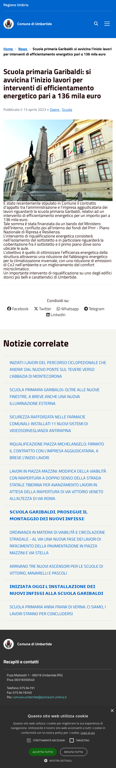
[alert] (58, 737)
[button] (58, 760)
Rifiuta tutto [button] (73, 752)
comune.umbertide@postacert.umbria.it (40, 697)
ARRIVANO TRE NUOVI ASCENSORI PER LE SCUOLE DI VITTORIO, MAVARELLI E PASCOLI (56, 569)
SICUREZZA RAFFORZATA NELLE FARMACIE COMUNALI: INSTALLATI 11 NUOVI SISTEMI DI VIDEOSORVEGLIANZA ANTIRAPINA (49, 424)
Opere (55, 109)
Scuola (67, 109)
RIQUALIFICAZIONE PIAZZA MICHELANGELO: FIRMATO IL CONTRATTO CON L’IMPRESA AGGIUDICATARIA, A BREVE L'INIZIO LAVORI (57, 451)
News (23, 49)
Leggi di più (88, 732)
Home (8, 49)
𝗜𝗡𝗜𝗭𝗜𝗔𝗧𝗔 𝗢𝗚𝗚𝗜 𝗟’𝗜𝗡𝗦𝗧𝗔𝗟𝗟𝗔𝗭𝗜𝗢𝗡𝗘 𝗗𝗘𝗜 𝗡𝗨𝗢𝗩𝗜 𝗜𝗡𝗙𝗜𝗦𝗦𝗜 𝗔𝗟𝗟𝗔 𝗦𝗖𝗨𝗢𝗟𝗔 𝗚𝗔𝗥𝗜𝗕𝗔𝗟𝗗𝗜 (56, 589)
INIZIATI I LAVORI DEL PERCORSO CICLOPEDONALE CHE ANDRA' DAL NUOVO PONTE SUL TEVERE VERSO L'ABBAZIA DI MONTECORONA (58, 369)
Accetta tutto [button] (43, 752)
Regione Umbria (15, 5)
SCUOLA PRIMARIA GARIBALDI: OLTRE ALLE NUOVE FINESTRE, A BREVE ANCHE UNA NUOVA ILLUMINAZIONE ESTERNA (55, 396)
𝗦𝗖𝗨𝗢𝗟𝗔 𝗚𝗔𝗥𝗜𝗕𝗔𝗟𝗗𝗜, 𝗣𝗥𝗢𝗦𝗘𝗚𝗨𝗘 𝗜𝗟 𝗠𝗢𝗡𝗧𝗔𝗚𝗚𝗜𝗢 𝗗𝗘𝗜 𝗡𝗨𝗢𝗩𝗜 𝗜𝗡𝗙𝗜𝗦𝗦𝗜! (48, 515)
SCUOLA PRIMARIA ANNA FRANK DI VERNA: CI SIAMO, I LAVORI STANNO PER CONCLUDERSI (58, 610)
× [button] (112, 711)
